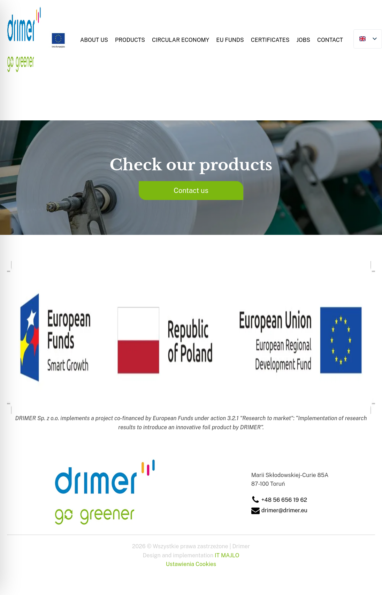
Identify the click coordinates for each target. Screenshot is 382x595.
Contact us (191, 190)
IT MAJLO (227, 555)
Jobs (303, 40)
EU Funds (230, 40)
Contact (330, 40)
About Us (94, 40)
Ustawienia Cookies (191, 564)
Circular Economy (180, 40)
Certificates (270, 40)
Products (130, 40)
